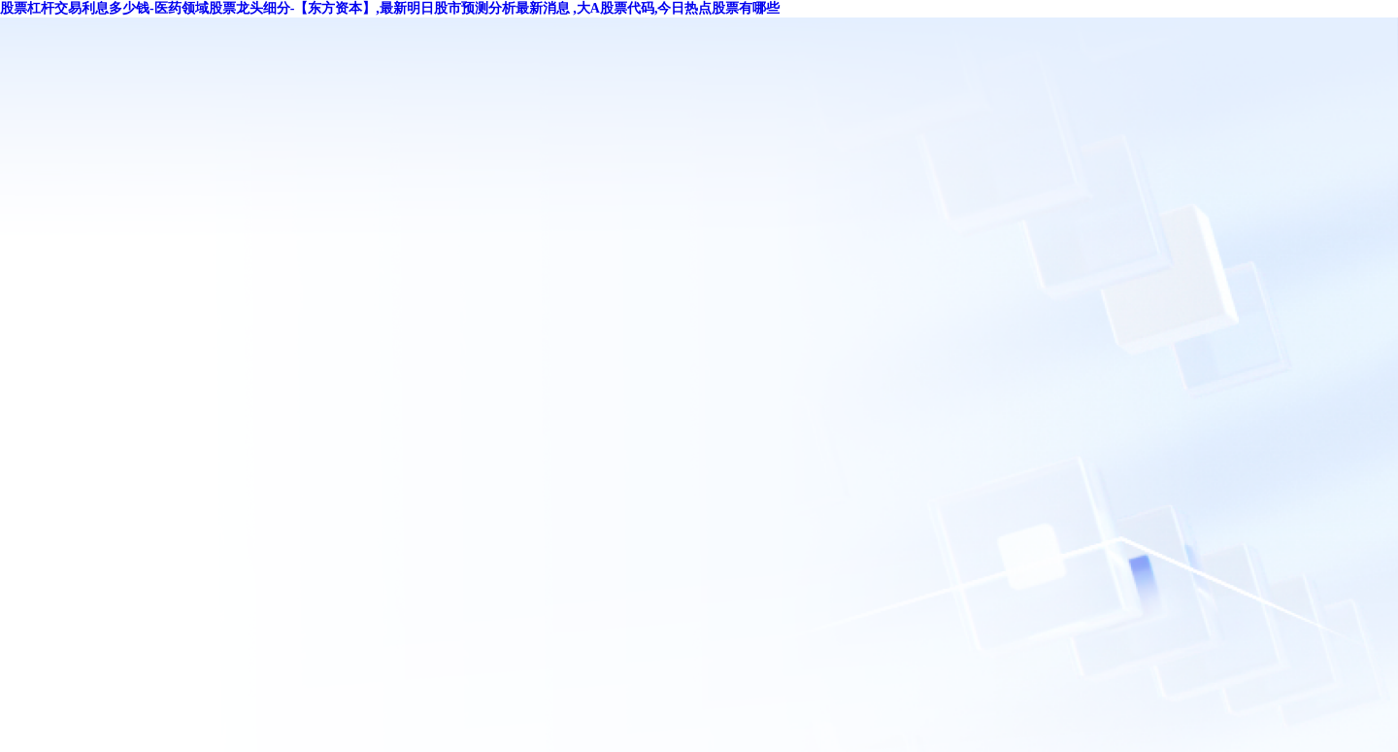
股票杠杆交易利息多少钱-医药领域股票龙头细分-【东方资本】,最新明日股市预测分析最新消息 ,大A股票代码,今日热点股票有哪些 (390, 8)
